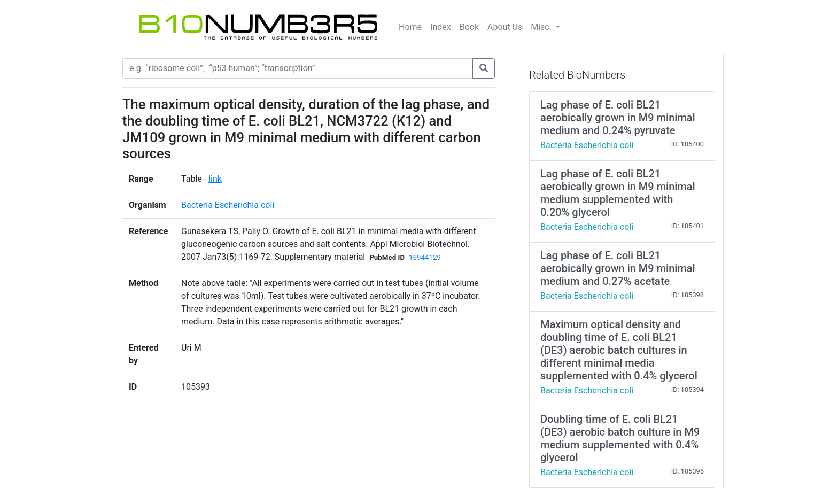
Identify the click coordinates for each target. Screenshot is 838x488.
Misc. (542, 27)
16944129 (425, 257)
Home (410, 27)
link (215, 179)
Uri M (191, 348)
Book (469, 27)
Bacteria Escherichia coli (227, 205)
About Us (504, 27)
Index (440, 27)
